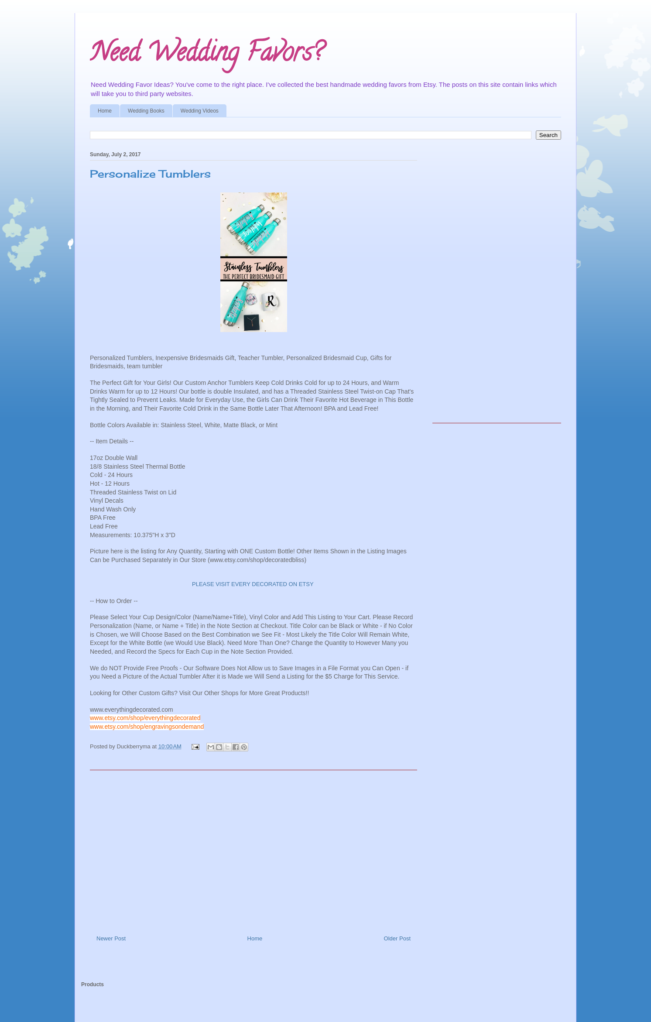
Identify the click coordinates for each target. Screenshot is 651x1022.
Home (105, 111)
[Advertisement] (253, 849)
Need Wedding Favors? (206, 54)
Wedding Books (146, 111)
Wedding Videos (200, 111)
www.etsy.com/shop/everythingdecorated (145, 717)
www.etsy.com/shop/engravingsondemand (147, 726)
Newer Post (111, 938)
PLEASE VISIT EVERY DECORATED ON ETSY (253, 584)
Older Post (397, 938)
